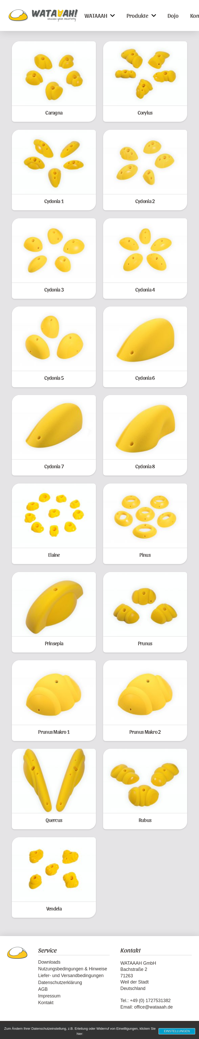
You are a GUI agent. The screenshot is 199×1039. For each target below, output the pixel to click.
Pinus (144, 554)
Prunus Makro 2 (145, 731)
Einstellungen (177, 1031)
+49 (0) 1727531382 (150, 1000)
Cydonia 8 (145, 466)
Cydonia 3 (54, 289)
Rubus (145, 820)
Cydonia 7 (54, 466)
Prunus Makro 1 (54, 731)
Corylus (145, 112)
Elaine (54, 554)
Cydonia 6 (145, 377)
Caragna (53, 112)
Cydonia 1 (54, 201)
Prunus (145, 643)
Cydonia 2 (145, 201)
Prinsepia (54, 643)
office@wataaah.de (153, 1007)
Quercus (54, 820)
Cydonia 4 (145, 289)
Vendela (54, 908)
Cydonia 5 (54, 377)
